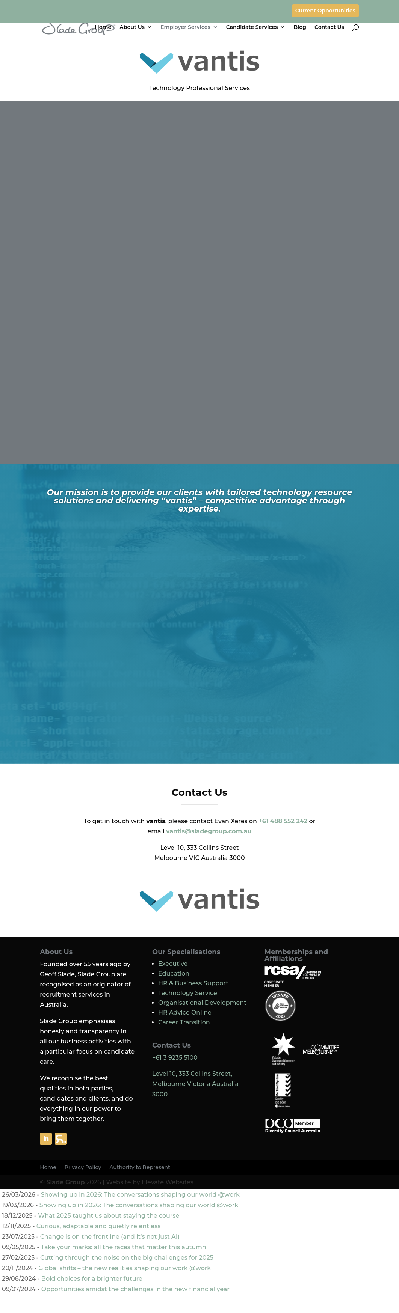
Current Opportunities (325, 10)
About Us (132, 27)
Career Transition (184, 1022)
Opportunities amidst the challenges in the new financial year (135, 1289)
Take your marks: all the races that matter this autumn (123, 1247)
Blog (299, 27)
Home (103, 27)
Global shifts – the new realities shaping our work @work (124, 1268)
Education (173, 973)
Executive (172, 963)
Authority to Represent (139, 1168)
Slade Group (65, 1182)
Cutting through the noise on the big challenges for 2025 (126, 1257)
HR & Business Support (193, 983)
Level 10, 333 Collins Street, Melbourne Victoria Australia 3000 (195, 1084)
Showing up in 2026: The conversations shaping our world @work (140, 1194)
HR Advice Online (185, 1012)
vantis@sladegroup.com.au (209, 831)
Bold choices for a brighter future (91, 1278)
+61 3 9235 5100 (175, 1057)
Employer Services (185, 27)
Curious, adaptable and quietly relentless (98, 1226)
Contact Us (329, 27)
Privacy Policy (83, 1168)
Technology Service (187, 993)
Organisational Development (202, 1002)
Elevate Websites (167, 1182)
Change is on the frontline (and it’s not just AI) (110, 1236)
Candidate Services (252, 27)
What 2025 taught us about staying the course (108, 1215)
